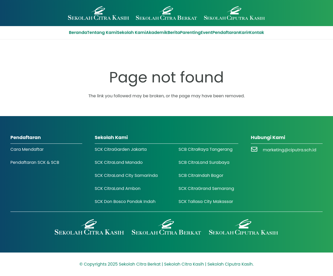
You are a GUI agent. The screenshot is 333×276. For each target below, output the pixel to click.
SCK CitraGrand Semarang (206, 188)
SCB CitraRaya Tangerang (205, 149)
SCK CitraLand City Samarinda (126, 175)
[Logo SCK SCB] (166, 13)
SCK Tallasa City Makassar (205, 202)
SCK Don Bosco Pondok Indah (125, 202)
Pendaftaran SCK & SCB (34, 162)
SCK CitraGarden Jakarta (121, 149)
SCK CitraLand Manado (119, 162)
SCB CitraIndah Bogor (200, 175)
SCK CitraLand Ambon (117, 188)
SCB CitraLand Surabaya (203, 162)
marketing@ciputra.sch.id (289, 150)
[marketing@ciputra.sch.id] (257, 150)
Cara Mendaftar (27, 149)
